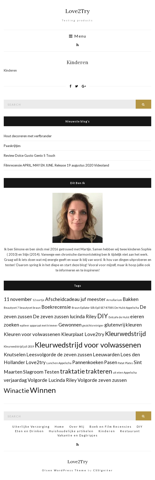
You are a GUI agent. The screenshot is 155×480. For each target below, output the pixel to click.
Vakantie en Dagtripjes (77, 435)
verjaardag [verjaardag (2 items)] (15, 380)
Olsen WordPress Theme (64, 470)
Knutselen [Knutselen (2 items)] (15, 354)
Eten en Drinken (29, 431)
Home (59, 426)
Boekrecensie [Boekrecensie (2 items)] (56, 307)
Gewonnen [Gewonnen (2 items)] (70, 325)
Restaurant (130, 431)
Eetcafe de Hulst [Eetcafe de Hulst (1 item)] (119, 317)
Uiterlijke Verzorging (31, 426)
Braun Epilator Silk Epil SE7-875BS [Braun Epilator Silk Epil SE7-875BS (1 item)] (93, 307)
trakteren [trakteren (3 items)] (99, 371)
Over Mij (77, 426)
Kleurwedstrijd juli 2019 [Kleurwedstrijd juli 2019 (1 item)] (19, 346)
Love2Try (77, 11)
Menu (77, 36)
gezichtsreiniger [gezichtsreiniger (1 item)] (93, 325)
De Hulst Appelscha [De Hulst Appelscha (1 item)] (126, 307)
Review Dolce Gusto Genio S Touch (29, 155)
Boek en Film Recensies (111, 426)
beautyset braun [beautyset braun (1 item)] (30, 307)
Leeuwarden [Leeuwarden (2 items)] (106, 354)
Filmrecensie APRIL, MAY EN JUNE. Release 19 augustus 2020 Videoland (56, 165)
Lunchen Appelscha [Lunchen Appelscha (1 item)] (58, 363)
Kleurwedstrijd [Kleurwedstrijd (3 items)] (125, 333)
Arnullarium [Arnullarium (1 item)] (114, 299)
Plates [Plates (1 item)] (129, 363)
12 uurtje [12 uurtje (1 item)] (38, 299)
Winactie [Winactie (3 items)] (16, 390)
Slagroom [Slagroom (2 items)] (33, 372)
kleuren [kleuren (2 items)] (134, 325)
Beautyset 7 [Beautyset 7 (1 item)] (11, 307)
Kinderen (107, 431)
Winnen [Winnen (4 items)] (43, 390)
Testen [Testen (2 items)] (51, 372)
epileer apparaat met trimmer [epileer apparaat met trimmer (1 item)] (39, 325)
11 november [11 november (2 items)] (18, 299)
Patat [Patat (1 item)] (121, 363)
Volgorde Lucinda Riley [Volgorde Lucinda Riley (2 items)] (52, 380)
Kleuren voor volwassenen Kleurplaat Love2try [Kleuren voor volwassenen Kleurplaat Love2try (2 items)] (54, 334)
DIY (140, 426)
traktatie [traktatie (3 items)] (72, 371)
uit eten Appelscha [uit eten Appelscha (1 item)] (125, 372)
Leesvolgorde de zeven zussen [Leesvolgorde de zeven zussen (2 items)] (59, 354)
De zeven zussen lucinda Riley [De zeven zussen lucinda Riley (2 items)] (65, 316)
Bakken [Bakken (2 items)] (130, 299)
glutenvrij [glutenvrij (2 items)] (114, 325)
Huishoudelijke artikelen (71, 431)
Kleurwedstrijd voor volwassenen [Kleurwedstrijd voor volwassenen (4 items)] (88, 344)
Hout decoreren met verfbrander (28, 136)
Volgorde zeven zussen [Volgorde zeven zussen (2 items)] (102, 380)
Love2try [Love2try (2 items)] (36, 362)
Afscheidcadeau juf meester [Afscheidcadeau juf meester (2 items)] (75, 299)
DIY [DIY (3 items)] (102, 315)
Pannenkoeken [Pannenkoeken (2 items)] (87, 362)
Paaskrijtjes (12, 146)
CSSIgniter (103, 470)
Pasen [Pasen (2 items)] (110, 362)
